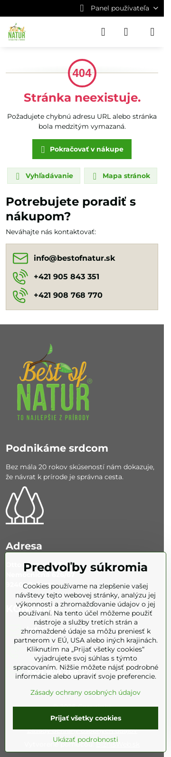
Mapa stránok (120, 176)
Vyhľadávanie (43, 176)
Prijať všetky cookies (85, 718)
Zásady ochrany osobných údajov (85, 692)
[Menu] (152, 31)
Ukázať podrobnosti (85, 739)
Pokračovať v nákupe (81, 150)
